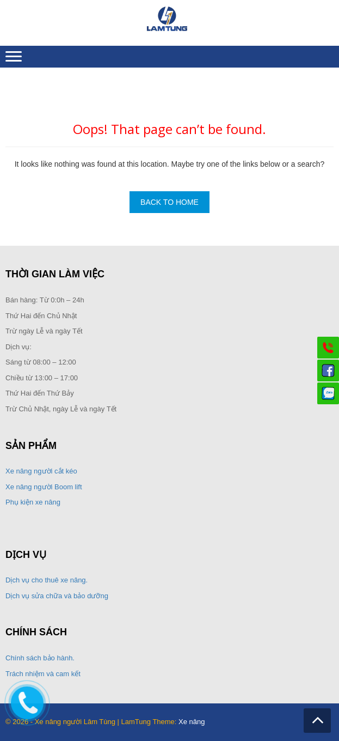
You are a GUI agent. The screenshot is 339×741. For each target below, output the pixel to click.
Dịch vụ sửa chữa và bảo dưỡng (57, 596)
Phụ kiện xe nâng (32, 502)
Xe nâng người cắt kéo (41, 471)
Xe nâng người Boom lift (43, 487)
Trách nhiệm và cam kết (43, 674)
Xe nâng (191, 722)
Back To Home (169, 202)
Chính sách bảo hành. (40, 658)
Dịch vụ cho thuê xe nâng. (46, 580)
